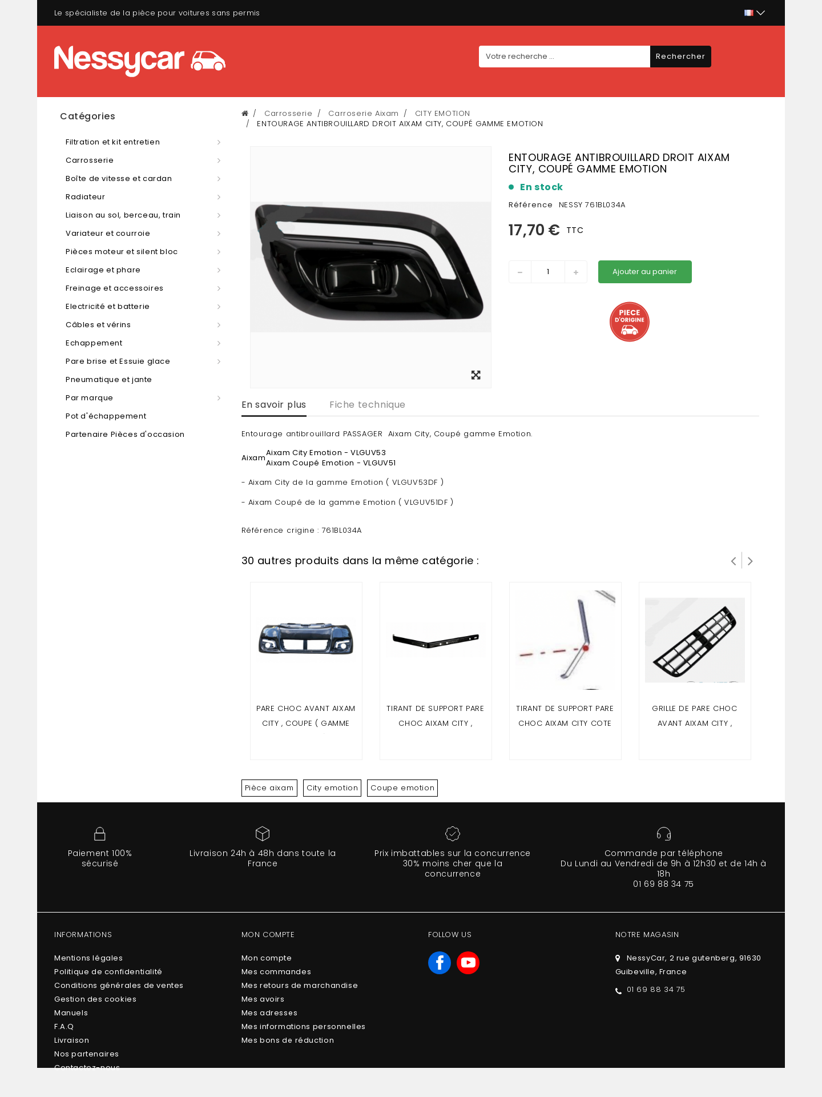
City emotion (332, 787)
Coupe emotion (402, 787)
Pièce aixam (270, 787)
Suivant (750, 560)
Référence (531, 204)
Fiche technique (367, 404)
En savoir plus (274, 404)
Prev (733, 560)
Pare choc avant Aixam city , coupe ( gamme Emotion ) (306, 723)
